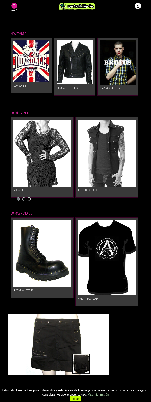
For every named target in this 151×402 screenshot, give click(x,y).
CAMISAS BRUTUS (110, 88)
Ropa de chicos (88, 190)
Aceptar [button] (75, 398)
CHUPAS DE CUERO (68, 88)
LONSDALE (19, 85)
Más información (98, 394)
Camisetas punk (88, 299)
